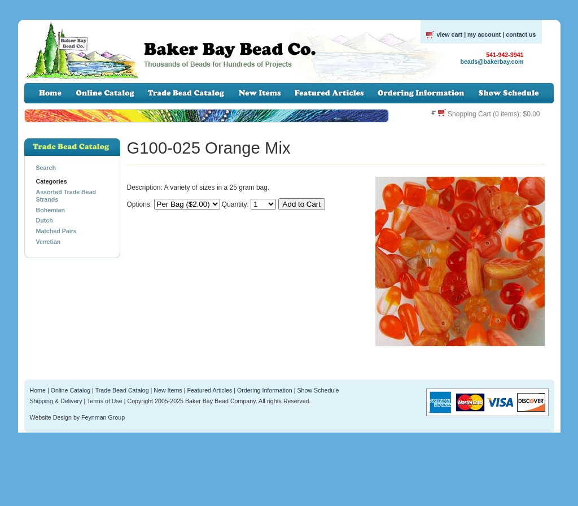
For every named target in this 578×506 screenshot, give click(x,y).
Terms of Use (104, 401)
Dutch (44, 220)
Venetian (48, 241)
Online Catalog (71, 390)
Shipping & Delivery (56, 401)
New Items (168, 390)
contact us (521, 34)
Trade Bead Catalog (122, 390)
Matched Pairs (56, 231)
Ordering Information (264, 390)
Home (38, 390)
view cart (450, 34)
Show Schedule (318, 390)
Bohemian (50, 210)
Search (46, 167)
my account (484, 34)
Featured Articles (209, 390)
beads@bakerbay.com (491, 61)
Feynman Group (103, 417)
